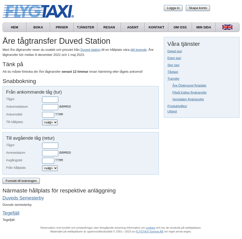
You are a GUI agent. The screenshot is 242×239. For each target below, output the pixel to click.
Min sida (203, 27)
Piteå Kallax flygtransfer (189, 92)
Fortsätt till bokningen (21, 181)
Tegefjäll (11, 213)
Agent (133, 27)
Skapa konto (198, 8)
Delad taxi (174, 51)
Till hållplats (14, 122)
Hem (14, 27)
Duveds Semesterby (23, 198)
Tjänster (85, 27)
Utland (172, 111)
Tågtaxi (172, 72)
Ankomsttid (14, 114)
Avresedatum (15, 152)
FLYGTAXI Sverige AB (149, 231)
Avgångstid (14, 160)
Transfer (173, 79)
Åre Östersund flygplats (189, 85)
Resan (109, 27)
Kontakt (156, 27)
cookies (150, 227)
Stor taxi (173, 65)
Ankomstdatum (17, 106)
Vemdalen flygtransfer (188, 99)
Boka (38, 27)
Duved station (90, 50)
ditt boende (138, 50)
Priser (62, 27)
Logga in (173, 8)
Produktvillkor (177, 106)
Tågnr (10, 99)
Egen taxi (174, 58)
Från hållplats (16, 168)
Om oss (180, 27)
